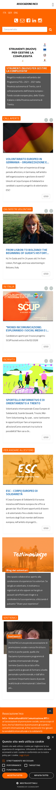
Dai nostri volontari (17, 209)
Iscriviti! (9, 359)
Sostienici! (14, 636)
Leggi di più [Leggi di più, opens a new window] (24, 755)
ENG (16, 12)
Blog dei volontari (17, 570)
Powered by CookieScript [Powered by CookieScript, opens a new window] (28, 787)
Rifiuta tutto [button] (41, 775)
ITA (4, 12)
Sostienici (10, 618)
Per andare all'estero (18, 450)
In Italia (8, 287)
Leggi (46, 196)
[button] (28, 783)
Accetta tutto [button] (14, 775)
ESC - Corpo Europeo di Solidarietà (22, 492)
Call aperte (11, 118)
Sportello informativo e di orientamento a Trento (25, 401)
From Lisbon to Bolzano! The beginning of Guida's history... (27, 251)
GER (10, 12)
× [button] (53, 737)
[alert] (28, 762)
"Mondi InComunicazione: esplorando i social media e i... (27, 329)
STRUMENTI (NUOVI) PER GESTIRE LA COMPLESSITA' (26, 69)
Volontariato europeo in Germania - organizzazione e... (27, 160)
